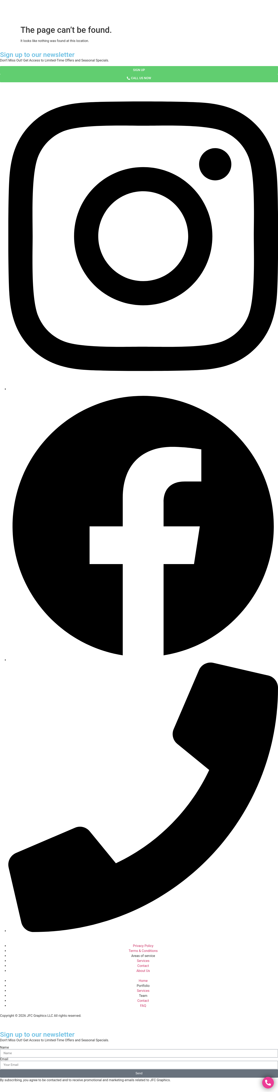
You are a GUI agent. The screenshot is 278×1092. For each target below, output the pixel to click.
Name (4, 1047)
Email (4, 1059)
